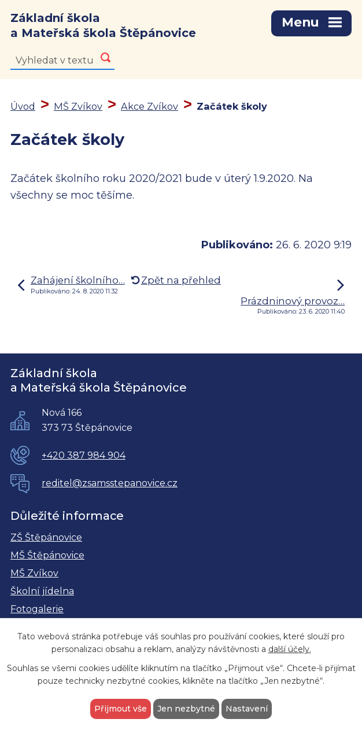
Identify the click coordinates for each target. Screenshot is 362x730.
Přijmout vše (120, 708)
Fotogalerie (37, 609)
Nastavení (247, 708)
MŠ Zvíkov (78, 106)
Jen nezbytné (186, 708)
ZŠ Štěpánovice (46, 537)
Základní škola (103, 25)
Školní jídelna (42, 591)
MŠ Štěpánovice (47, 555)
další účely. (289, 650)
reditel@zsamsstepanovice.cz (110, 483)
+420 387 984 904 (83, 455)
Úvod (22, 106)
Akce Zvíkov (149, 106)
